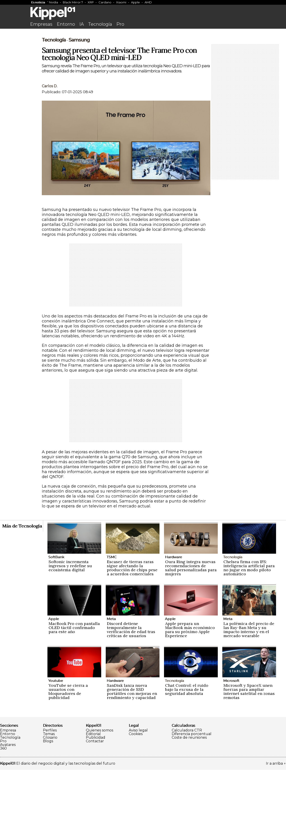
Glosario (50, 801)
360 (3, 811)
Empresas (41, 24)
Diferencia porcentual (191, 797)
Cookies (136, 797)
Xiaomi (121, 2)
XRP (91, 2)
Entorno (66, 24)
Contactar (95, 804)
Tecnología (100, 24)
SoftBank (56, 620)
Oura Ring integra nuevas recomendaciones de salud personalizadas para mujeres (191, 631)
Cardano (104, 2)
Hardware (173, 620)
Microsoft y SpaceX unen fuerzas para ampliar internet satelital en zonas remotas (249, 754)
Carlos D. (49, 149)
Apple (135, 2)
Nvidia (53, 2)
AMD (148, 2)
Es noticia (38, 2)
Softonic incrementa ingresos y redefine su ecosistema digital (70, 629)
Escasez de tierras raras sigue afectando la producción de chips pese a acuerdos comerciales (132, 631)
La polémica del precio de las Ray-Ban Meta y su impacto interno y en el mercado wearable (248, 692)
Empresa (8, 793)
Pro (120, 24)
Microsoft (231, 744)
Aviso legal (138, 793)
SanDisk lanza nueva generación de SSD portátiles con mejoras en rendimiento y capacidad (132, 754)
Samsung (79, 103)
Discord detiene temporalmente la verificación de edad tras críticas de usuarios (131, 692)
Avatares (8, 808)
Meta (111, 682)
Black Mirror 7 (73, 2)
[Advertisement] (143, 64)
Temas (49, 797)
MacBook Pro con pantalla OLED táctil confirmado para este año (74, 690)
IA (81, 24)
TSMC (112, 620)
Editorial (93, 797)
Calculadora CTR (187, 793)
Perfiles (50, 793)
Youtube (55, 744)
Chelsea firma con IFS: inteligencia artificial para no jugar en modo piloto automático (249, 631)
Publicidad (95, 801)
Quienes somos (99, 793)
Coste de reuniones (189, 801)
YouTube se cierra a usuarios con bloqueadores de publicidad (68, 754)
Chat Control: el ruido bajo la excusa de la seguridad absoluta (186, 752)
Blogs (48, 804)
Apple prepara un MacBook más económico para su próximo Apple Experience (190, 692)
